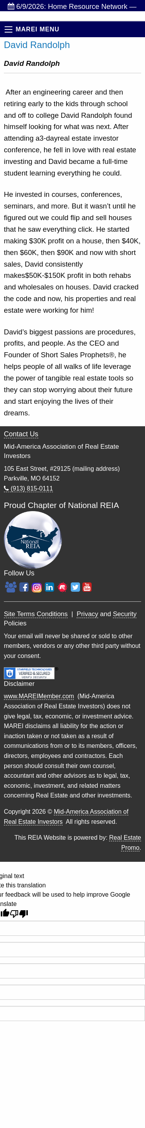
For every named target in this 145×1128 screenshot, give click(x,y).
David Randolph (37, 45)
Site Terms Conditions (36, 614)
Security (124, 614)
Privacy (87, 614)
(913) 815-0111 (28, 488)
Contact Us (21, 434)
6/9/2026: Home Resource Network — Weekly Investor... (72, 6)
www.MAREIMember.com (39, 696)
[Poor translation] (19, 914)
